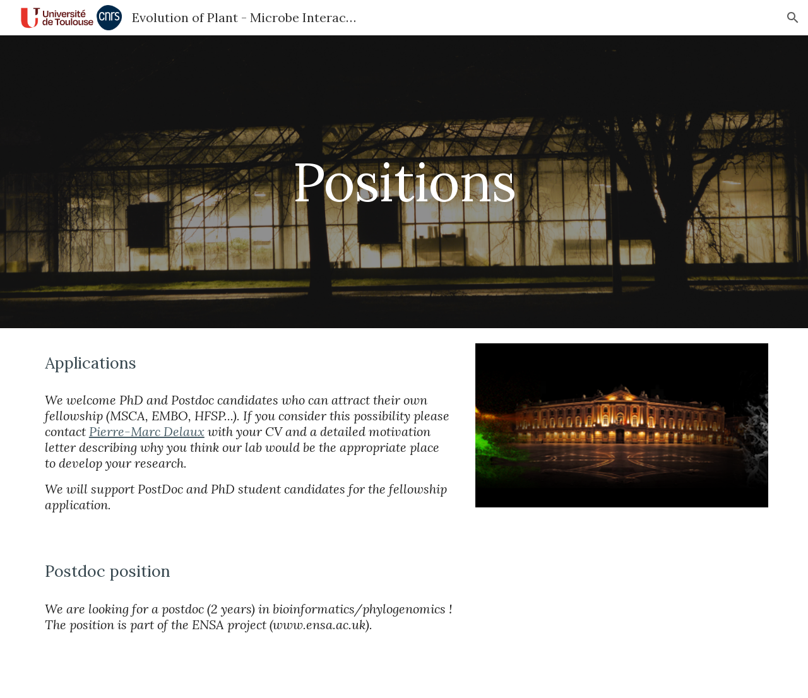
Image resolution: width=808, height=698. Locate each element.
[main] (404, 181)
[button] (793, 18)
